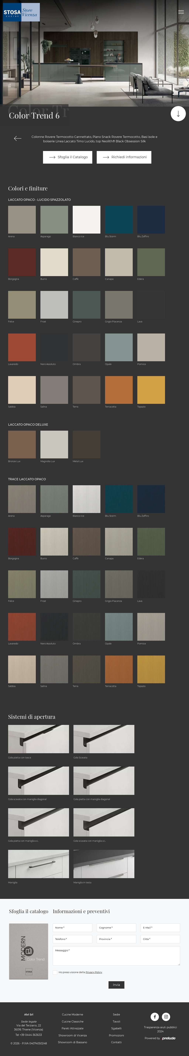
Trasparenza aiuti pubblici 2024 (160, 1029)
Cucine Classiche (72, 1021)
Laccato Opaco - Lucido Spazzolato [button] (39, 200)
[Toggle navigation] (181, 12)
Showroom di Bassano (72, 1042)
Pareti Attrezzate (72, 1028)
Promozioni (116, 1035)
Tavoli (116, 1021)
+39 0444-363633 (31, 1035)
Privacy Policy (94, 972)
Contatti (116, 1042)
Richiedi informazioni (124, 157)
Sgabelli (116, 1028)
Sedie (116, 1014)
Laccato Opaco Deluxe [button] (28, 424)
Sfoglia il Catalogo (68, 157)
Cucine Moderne (72, 1014)
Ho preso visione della (80, 972)
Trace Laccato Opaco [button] (27, 479)
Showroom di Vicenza (73, 1035)
